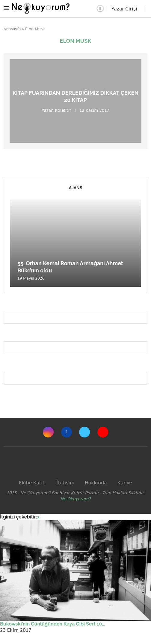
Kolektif (63, 110)
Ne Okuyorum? (76, 498)
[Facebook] (66, 432)
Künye (124, 483)
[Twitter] (84, 432)
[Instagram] (48, 432)
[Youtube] (102, 432)
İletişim (65, 483)
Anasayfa (12, 28)
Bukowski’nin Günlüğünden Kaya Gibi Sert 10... (52, 624)
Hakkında (96, 483)
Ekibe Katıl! (32, 483)
